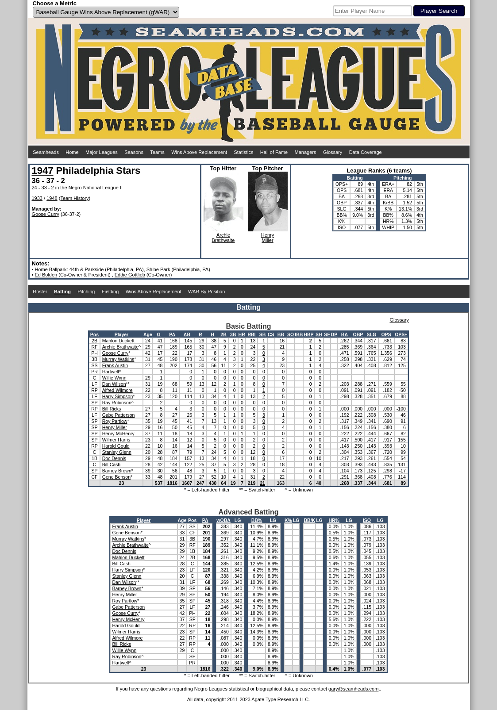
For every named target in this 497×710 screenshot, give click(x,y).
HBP (308, 334)
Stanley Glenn (116, 452)
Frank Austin (115, 365)
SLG (372, 334)
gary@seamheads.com (353, 688)
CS (271, 334)
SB (262, 334)
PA (172, 334)
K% (288, 520)
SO (290, 334)
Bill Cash (111, 464)
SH (319, 334)
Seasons (133, 152)
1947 (43, 170)
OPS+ (401, 334)
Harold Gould (116, 446)
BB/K (309, 520)
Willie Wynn (114, 377)
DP (334, 334)
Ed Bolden (46, 274)
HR (242, 334)
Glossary (332, 152)
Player (122, 334)
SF (327, 334)
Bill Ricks (111, 408)
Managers (305, 152)
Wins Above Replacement (199, 152)
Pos (94, 334)
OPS (386, 334)
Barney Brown (116, 470)
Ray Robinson (116, 402)
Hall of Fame (274, 152)
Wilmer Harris (116, 439)
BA (344, 334)
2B (223, 334)
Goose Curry (45, 214)
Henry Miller (114, 427)
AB (187, 334)
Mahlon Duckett (118, 340)
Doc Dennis (114, 458)
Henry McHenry (118, 433)
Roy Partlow (114, 421)
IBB (299, 334)
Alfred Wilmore (117, 390)
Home (71, 152)
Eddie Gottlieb (130, 274)
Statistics (243, 152)
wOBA (223, 520)
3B (233, 334)
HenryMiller (267, 237)
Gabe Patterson (118, 415)
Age (147, 334)
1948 (51, 198)
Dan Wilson (114, 384)
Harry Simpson (117, 396)
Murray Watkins (118, 359)
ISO (367, 520)
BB (280, 334)
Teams (157, 152)
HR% (333, 520)
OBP (358, 334)
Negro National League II (96, 187)
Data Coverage (365, 152)
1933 (37, 198)
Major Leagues (101, 152)
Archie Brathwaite (120, 346)
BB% (256, 520)
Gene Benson (116, 477)
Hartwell (110, 371)
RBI (251, 334)
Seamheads (46, 152)
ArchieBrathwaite (223, 237)
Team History (74, 198)
